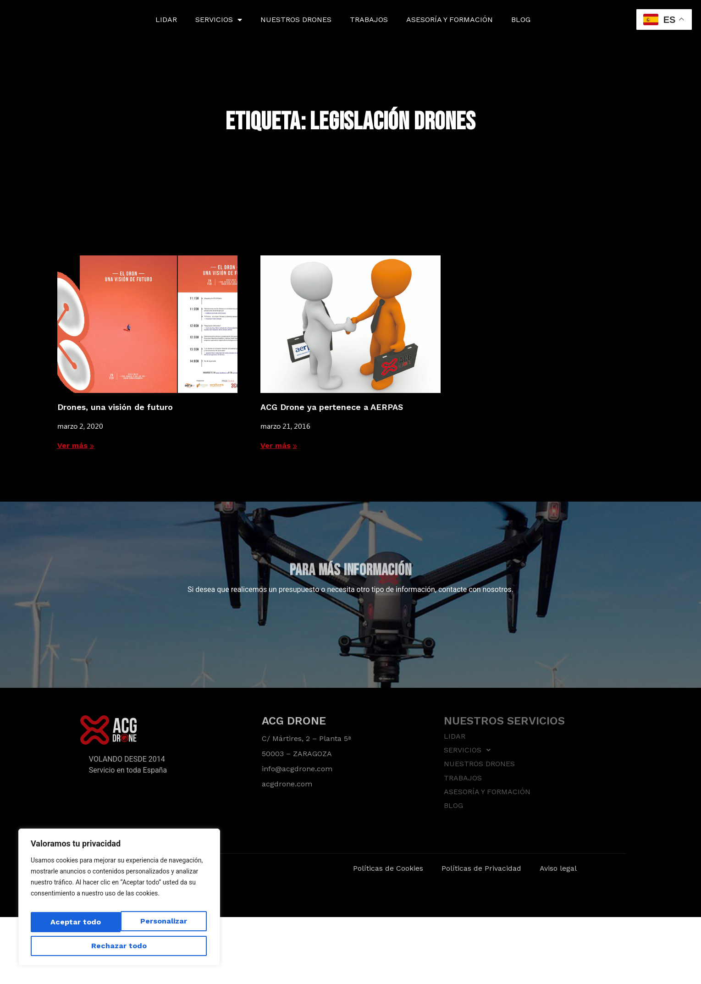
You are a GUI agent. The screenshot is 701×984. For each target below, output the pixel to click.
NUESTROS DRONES (295, 19)
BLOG (520, 19)
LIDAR (166, 19)
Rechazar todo (159, 925)
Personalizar (71, 925)
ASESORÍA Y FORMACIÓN (449, 19)
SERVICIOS (218, 19)
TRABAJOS (369, 19)
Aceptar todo (119, 945)
